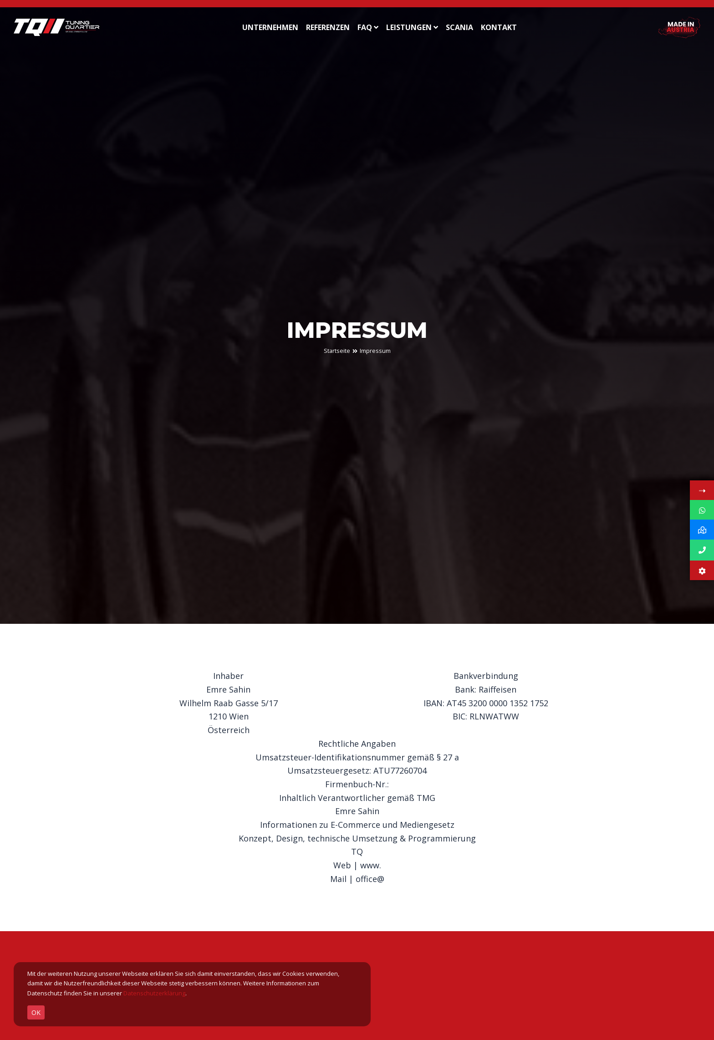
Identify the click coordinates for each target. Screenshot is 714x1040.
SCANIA (459, 27)
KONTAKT (499, 27)
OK (36, 1012)
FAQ (367, 27)
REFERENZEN (328, 27)
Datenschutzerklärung (154, 993)
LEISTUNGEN (412, 27)
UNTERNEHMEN (270, 27)
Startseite (337, 351)
